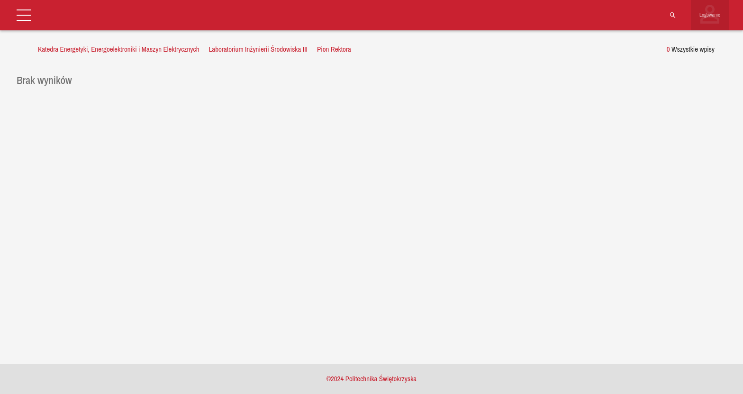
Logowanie (709, 14)
